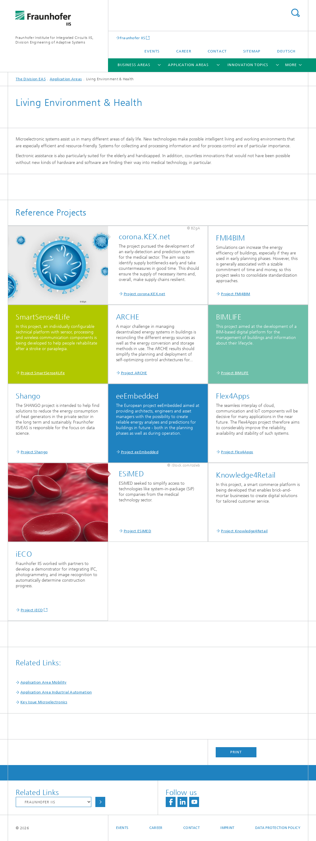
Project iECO (32, 610)
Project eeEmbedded (139, 452)
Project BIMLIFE (235, 373)
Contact (217, 51)
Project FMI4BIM (235, 294)
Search (295, 13)
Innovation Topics (247, 65)
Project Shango (34, 452)
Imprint (227, 828)
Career (183, 51)
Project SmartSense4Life (43, 373)
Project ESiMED (137, 531)
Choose (100, 802)
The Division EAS (31, 79)
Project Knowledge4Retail (244, 531)
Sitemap (251, 51)
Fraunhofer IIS (132, 38)
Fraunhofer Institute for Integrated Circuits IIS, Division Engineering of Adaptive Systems (54, 40)
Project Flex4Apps (237, 452)
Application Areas (188, 65)
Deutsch (286, 51)
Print (236, 752)
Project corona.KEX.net (144, 294)
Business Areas (134, 65)
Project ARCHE (134, 373)
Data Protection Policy (277, 828)
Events (152, 51)
